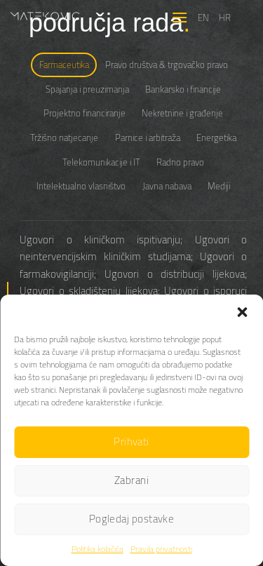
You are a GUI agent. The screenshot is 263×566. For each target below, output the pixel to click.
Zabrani (131, 480)
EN (203, 17)
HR (225, 17)
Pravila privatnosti (161, 548)
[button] (242, 312)
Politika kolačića (97, 548)
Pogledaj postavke (132, 518)
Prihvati (131, 441)
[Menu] (179, 17)
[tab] (64, 65)
